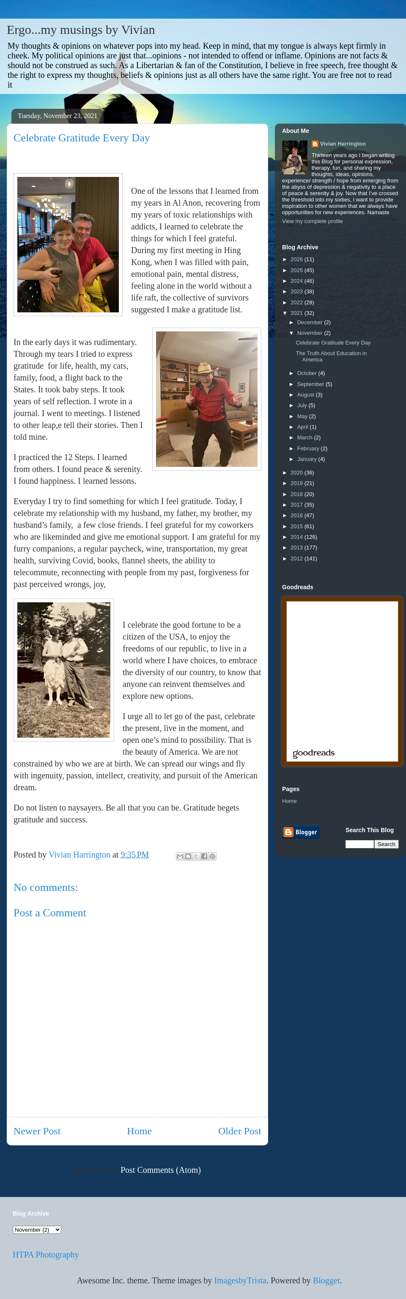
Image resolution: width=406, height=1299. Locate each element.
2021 (297, 313)
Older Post (239, 1130)
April (303, 427)
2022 (297, 302)
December (310, 322)
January (307, 459)
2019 (297, 483)
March (305, 437)
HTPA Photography (46, 1254)
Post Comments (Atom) (161, 1170)
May (303, 416)
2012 (297, 558)
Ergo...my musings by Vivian (81, 29)
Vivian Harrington (343, 144)
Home (139, 1130)
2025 (297, 270)
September (311, 384)
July (303, 405)
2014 (297, 537)
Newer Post (37, 1130)
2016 (297, 515)
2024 (297, 281)
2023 (297, 291)
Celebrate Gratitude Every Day (333, 342)
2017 (297, 505)
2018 (297, 494)
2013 (297, 547)
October (307, 373)
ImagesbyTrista (240, 1280)
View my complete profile (312, 221)
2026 (297, 259)
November (310, 333)
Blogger (326, 1280)
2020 (297, 472)
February (309, 448)
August (306, 395)
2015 (297, 526)
